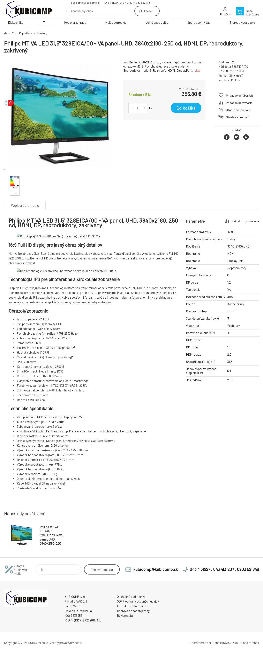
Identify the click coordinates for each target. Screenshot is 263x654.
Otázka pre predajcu (238, 110)
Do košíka (186, 108)
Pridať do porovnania (239, 102)
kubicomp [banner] (28, 9)
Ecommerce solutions (204, 643)
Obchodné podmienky (131, 596)
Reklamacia (125, 615)
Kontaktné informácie (131, 606)
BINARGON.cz (229, 643)
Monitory (42, 33)
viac (197, 70)
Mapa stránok (250, 643)
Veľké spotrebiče (157, 22)
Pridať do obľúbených (239, 95)
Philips (235, 80)
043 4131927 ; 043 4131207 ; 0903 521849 (127, 2)
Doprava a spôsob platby (133, 611)
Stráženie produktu (238, 117)
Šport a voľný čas (198, 22)
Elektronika (15, 22)
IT (43, 22)
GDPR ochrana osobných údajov (138, 601)
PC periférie (25, 33)
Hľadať (148, 11)
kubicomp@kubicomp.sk (85, 2)
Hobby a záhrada (75, 22)
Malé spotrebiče (116, 22)
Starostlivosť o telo (242, 22)
